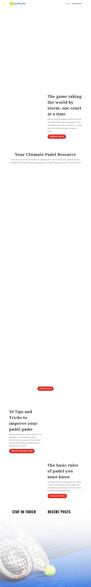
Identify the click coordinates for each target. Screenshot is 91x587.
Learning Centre (77, 3)
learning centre (56, 137)
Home (68, 3)
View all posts (45, 389)
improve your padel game (22, 451)
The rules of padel (57, 496)
